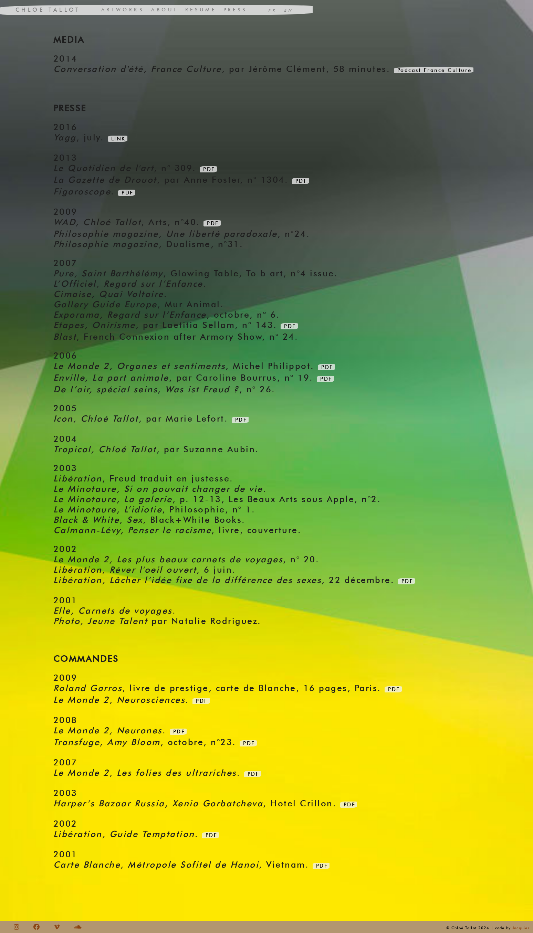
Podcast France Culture (434, 70)
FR (272, 10)
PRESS (235, 10)
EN (289, 10)
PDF (209, 169)
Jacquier (521, 927)
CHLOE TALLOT (48, 10)
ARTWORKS (122, 10)
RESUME (200, 10)
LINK (118, 139)
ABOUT (164, 10)
